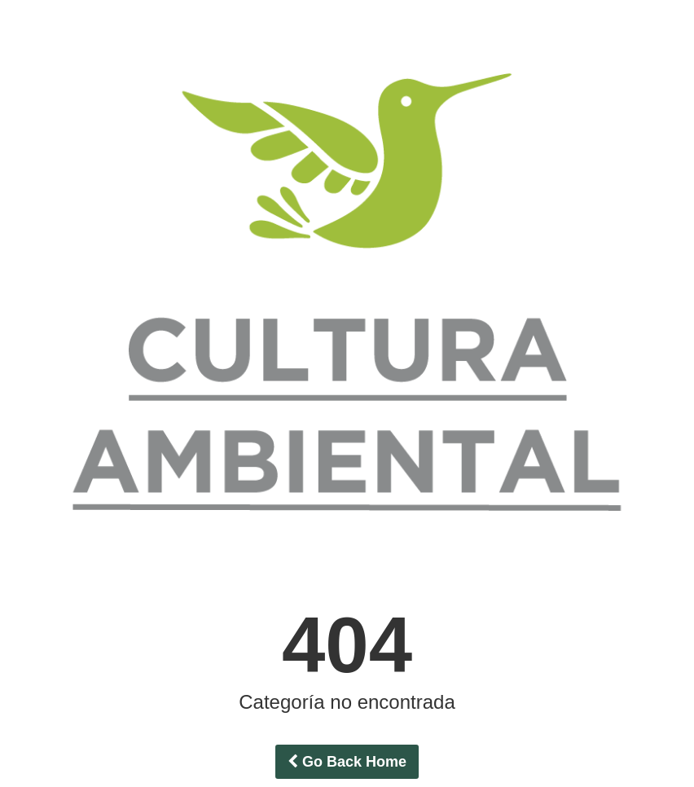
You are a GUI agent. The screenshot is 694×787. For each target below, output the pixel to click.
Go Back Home (347, 762)
